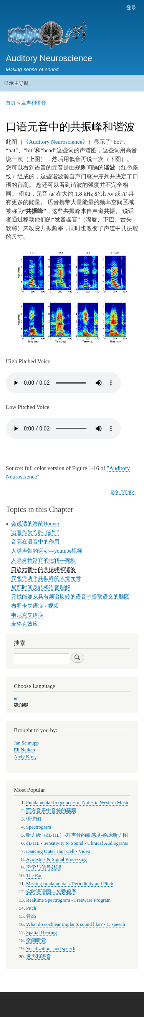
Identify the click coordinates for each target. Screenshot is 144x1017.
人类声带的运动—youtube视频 (46, 551)
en (16, 698)
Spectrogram (38, 827)
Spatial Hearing (41, 932)
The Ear (34, 875)
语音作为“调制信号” (35, 532)
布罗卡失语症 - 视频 (35, 606)
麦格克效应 (24, 624)
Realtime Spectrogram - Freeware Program (68, 900)
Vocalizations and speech (50, 948)
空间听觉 (36, 940)
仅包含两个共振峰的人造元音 (46, 578)
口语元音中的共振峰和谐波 (43, 569)
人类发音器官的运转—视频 (43, 560)
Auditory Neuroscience (49, 58)
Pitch (31, 908)
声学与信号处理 (43, 867)
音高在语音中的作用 (35, 542)
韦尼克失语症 (27, 615)
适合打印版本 (123, 492)
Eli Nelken (24, 750)
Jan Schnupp (26, 743)
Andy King (25, 756)
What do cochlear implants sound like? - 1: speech (75, 924)
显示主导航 (16, 83)
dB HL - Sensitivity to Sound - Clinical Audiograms (77, 843)
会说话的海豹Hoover (35, 524)
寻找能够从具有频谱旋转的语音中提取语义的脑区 (70, 597)
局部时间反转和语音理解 (40, 587)
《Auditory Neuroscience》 (55, 142)
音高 (31, 916)
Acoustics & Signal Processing (56, 859)
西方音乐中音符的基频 (51, 810)
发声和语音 (33, 103)
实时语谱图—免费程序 (51, 891)
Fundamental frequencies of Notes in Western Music (77, 802)
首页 (11, 103)
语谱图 (33, 819)
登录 (131, 7)
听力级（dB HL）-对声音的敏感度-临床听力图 (77, 835)
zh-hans (21, 704)
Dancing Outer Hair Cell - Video (58, 851)
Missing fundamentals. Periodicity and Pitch (69, 883)
